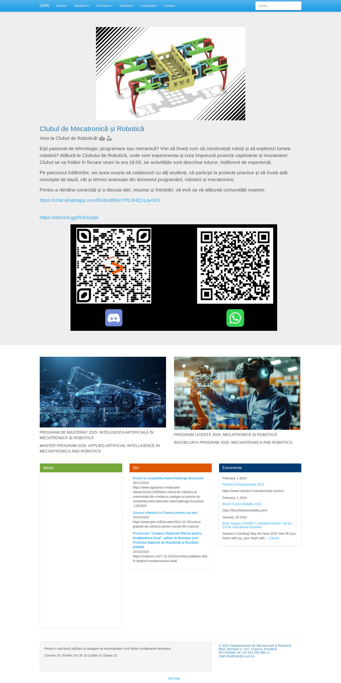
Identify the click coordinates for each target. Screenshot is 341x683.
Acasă (61, 6)
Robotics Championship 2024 (244, 484)
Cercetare (104, 6)
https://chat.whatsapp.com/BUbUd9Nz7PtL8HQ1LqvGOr (100, 200)
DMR (44, 5)
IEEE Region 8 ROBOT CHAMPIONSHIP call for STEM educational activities (257, 525)
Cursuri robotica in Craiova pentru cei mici (165, 512)
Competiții (148, 6)
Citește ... (276, 538)
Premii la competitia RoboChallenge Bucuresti (168, 478)
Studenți (126, 6)
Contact (169, 6)
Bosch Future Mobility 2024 (242, 504)
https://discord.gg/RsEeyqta (69, 217)
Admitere (81, 6)
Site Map (174, 678)
